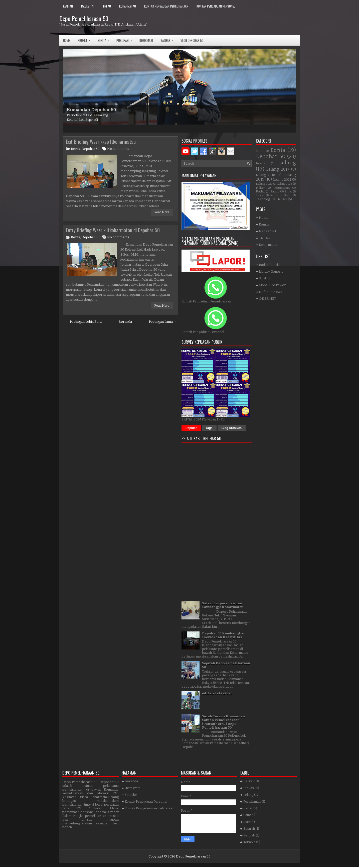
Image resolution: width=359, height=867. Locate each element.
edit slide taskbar (217, 693)
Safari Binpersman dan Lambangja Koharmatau (223, 605)
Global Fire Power (272, 285)
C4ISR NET (267, 298)
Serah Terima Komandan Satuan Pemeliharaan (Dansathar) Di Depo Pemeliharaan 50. (223, 721)
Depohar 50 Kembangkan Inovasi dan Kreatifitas (224, 635)
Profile (86, 39)
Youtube (131, 795)
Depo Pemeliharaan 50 (83, 18)
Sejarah (260, 195)
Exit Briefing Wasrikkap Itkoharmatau (101, 141)
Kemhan (68, 6)
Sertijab (274, 195)
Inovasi (261, 163)
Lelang (287, 163)
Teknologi (263, 199)
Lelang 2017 (277, 169)
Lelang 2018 (265, 175)
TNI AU (107, 6)
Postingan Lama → (163, 321)
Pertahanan (281, 187)
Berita (105, 39)
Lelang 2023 (284, 183)
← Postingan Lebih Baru (84, 321)
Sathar (275, 191)
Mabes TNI (87, 6)
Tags (209, 428)
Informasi (146, 40)
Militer (260, 187)
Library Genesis (271, 271)
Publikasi (126, 39)
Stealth (287, 195)
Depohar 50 (91, 149)
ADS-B (260, 151)
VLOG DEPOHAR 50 (192, 40)
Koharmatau (127, 6)
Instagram (132, 788)
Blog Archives (232, 428)
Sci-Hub (265, 278)
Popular (191, 428)
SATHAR (168, 39)
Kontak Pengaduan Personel (216, 6)
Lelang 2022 (264, 183)
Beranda (125, 321)
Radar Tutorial (269, 265)
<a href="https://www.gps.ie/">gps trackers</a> (217, 520)
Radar (260, 191)
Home (66, 40)
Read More (161, 212)
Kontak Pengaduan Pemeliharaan (166, 6)
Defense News (270, 292)
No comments (118, 149)
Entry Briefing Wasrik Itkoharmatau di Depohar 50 (113, 230)
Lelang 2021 (282, 179)
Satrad (288, 191)
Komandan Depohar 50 (91, 109)
